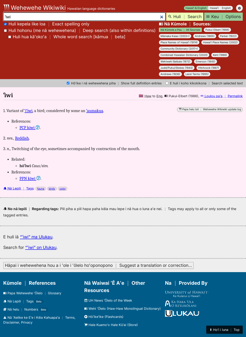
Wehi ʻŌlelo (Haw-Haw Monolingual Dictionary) (122, 308)
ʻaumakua (94, 110)
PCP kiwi (29, 127)
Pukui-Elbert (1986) (217, 30)
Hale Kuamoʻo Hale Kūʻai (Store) (111, 325)
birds (52, 188)
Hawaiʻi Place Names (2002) (220, 42)
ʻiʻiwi (28, 110)
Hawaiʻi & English (196, 8)
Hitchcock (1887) (208, 68)
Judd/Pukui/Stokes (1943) (176, 68)
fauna (40, 188)
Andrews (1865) (205, 36)
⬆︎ (224, 330)
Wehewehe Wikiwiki (34, 7)
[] (66, 36)
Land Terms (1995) (197, 74)
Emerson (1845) (205, 61)
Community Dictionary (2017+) (179, 48)
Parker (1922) (228, 36)
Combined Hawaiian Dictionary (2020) (184, 55)
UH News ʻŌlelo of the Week (108, 300)
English (226, 8)
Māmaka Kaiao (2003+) (175, 36)
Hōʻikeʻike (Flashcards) (103, 317)
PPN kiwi (30, 178)
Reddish (22, 138)
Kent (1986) (220, 55)
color (62, 188)
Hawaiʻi (214, 8)
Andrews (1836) (170, 74)
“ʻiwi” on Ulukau (40, 247)
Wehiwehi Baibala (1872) (175, 61)
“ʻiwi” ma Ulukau (36, 236)
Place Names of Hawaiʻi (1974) (179, 42)
